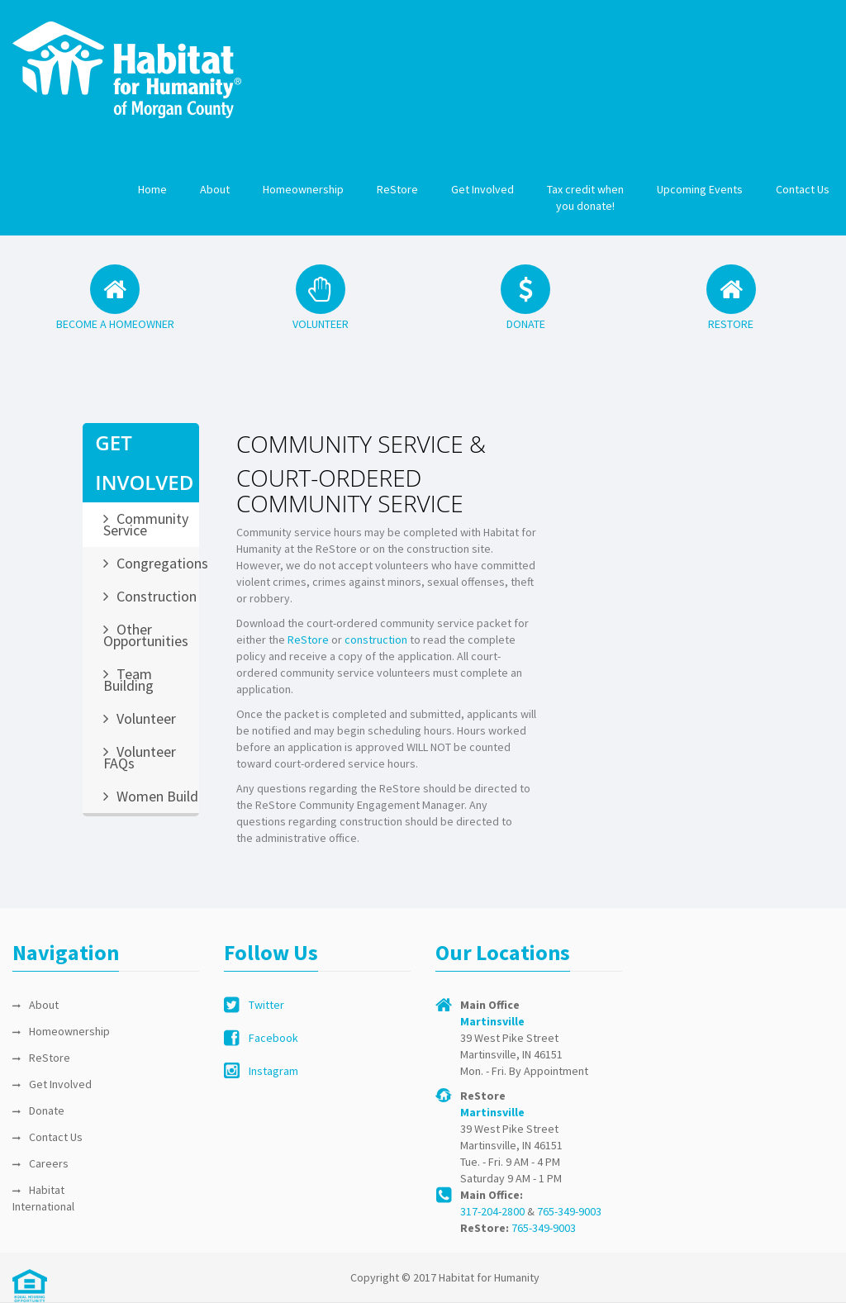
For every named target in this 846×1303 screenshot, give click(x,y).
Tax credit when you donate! (585, 197)
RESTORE (730, 323)
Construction (156, 596)
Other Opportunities (145, 635)
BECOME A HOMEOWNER (115, 323)
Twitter (266, 1004)
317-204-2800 (492, 1211)
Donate (46, 1110)
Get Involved (482, 189)
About (215, 189)
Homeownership (303, 189)
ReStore (397, 189)
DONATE (525, 323)
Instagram (273, 1070)
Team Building (128, 679)
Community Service (145, 524)
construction (376, 639)
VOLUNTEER (320, 323)
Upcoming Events (700, 189)
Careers (49, 1163)
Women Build (157, 796)
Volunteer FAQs (139, 757)
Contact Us (802, 189)
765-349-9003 (569, 1211)
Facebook (273, 1037)
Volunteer (146, 718)
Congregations (157, 563)
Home (152, 189)
